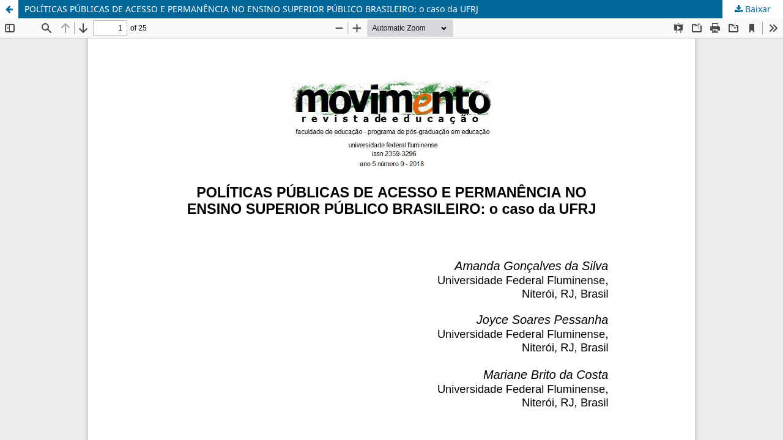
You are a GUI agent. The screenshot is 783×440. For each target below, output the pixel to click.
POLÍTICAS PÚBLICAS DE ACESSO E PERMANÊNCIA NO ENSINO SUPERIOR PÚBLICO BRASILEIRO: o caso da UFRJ (251, 9)
